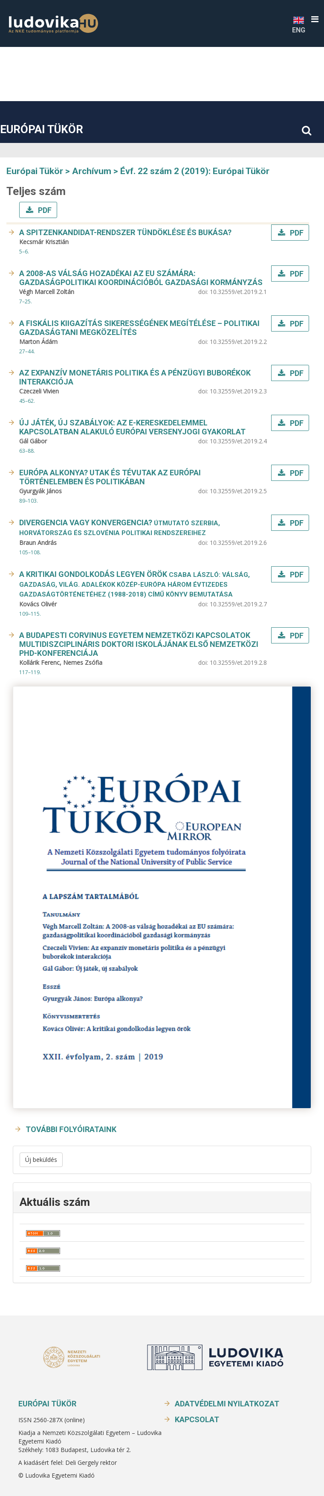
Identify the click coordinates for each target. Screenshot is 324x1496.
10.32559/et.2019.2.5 (238, 491)
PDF (44, 210)
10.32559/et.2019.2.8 (238, 662)
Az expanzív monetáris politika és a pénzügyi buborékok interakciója (135, 377)
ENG (298, 24)
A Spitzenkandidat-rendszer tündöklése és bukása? (125, 232)
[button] (315, 19)
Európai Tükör (41, 129)
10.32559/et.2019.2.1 (238, 292)
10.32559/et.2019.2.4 (238, 441)
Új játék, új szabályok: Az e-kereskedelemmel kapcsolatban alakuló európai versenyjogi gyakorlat (132, 427)
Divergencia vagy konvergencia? (119, 527)
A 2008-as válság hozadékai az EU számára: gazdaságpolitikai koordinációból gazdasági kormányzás (141, 278)
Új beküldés (41, 1159)
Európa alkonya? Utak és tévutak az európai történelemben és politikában (110, 477)
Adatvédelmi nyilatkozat (227, 1403)
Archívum (91, 171)
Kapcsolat (197, 1419)
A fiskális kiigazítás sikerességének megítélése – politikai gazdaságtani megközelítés (139, 328)
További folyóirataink (71, 1129)
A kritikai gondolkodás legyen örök (134, 584)
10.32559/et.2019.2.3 (238, 391)
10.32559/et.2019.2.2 (238, 342)
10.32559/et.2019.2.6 (238, 542)
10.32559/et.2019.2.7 (238, 604)
